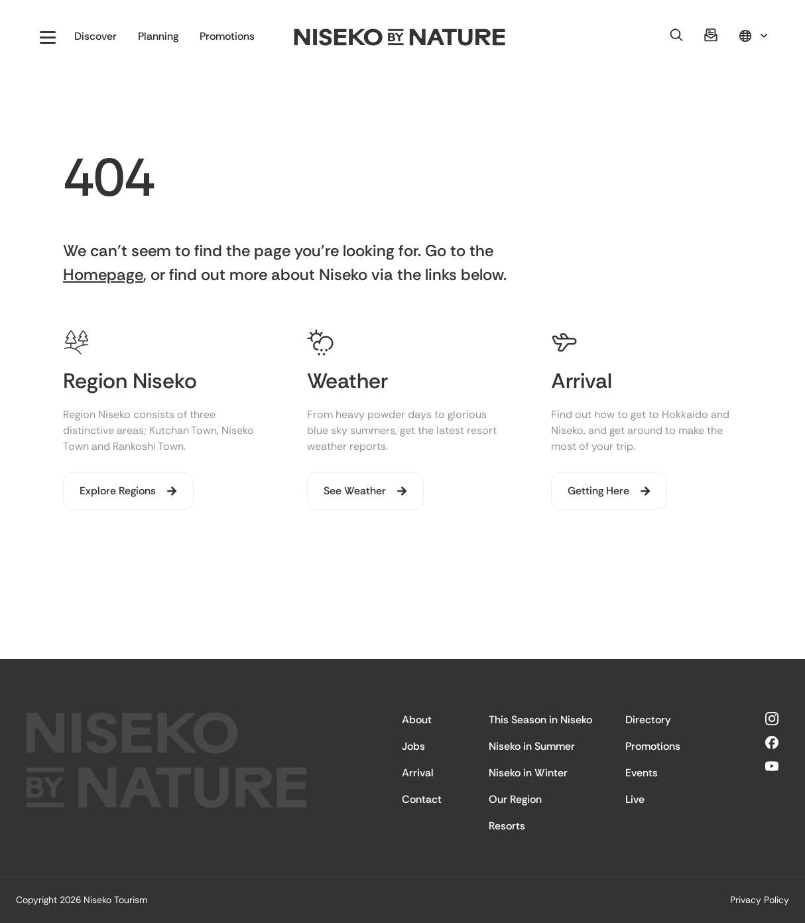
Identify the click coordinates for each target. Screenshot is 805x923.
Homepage (103, 274)
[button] (48, 37)
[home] (400, 37)
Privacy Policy (759, 900)
